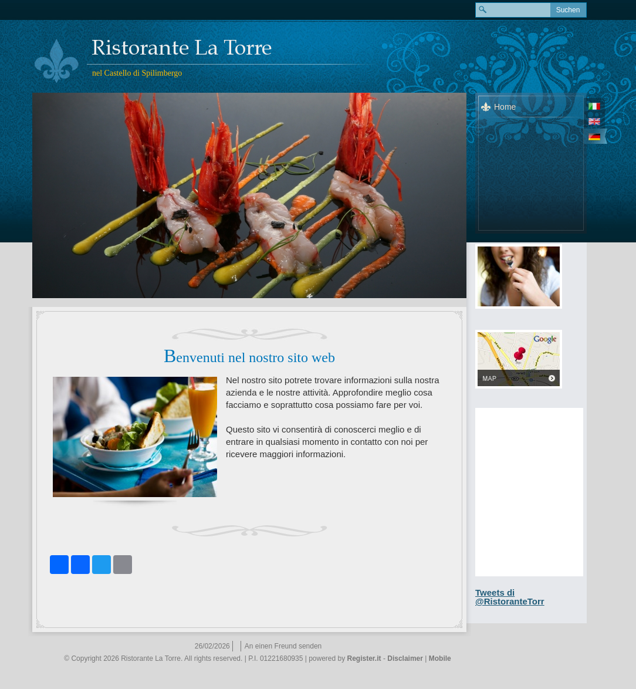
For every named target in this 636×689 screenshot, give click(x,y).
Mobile (440, 658)
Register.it (364, 658)
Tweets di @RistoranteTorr (509, 596)
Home (505, 107)
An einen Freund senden (283, 646)
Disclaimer (405, 658)
